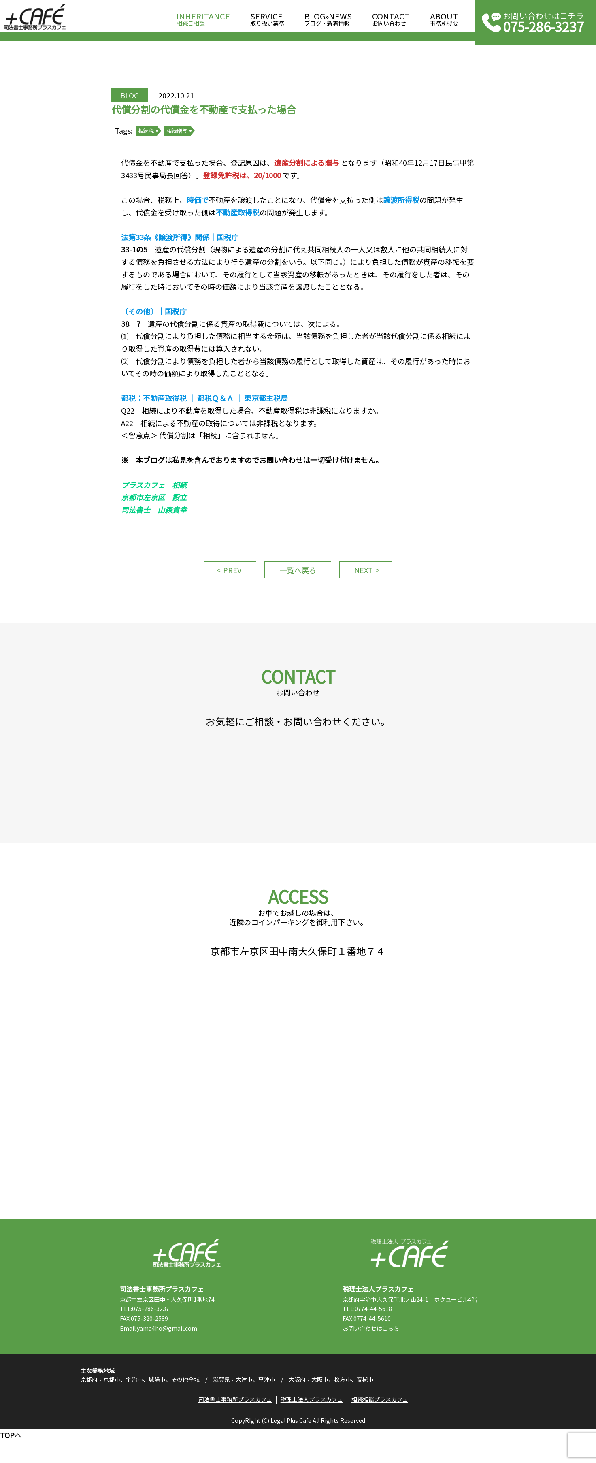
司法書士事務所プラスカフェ (35, 17)
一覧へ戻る (298, 581)
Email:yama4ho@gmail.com (162, 1358)
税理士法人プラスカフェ (409, 1282)
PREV (229, 581)
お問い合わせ (391, 16)
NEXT (367, 581)
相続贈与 (182, 137)
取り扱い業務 (267, 16)
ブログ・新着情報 (328, 16)
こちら (394, 1358)
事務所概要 (444, 16)
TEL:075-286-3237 (148, 1338)
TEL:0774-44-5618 (371, 1338)
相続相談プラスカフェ (380, 1433)
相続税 (151, 137)
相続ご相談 (203, 16)
